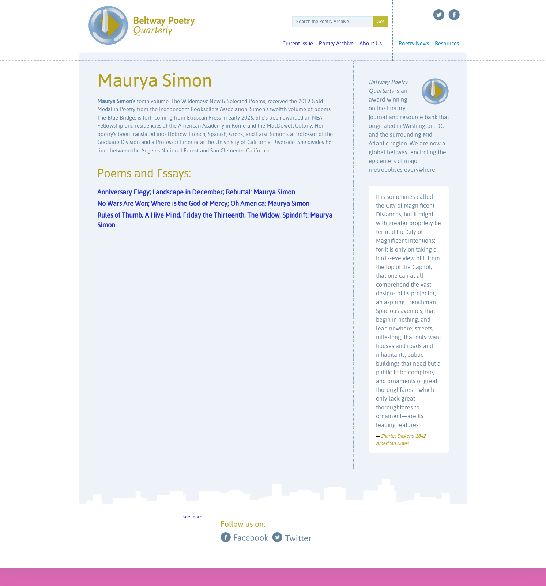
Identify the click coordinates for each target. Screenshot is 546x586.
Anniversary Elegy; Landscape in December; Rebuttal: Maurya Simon (196, 192)
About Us (370, 43)
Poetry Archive (336, 43)
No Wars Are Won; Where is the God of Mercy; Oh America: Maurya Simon (203, 204)
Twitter (439, 14)
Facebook (454, 14)
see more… (194, 517)
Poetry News (414, 43)
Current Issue (297, 43)
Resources (447, 43)
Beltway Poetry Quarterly (141, 25)
